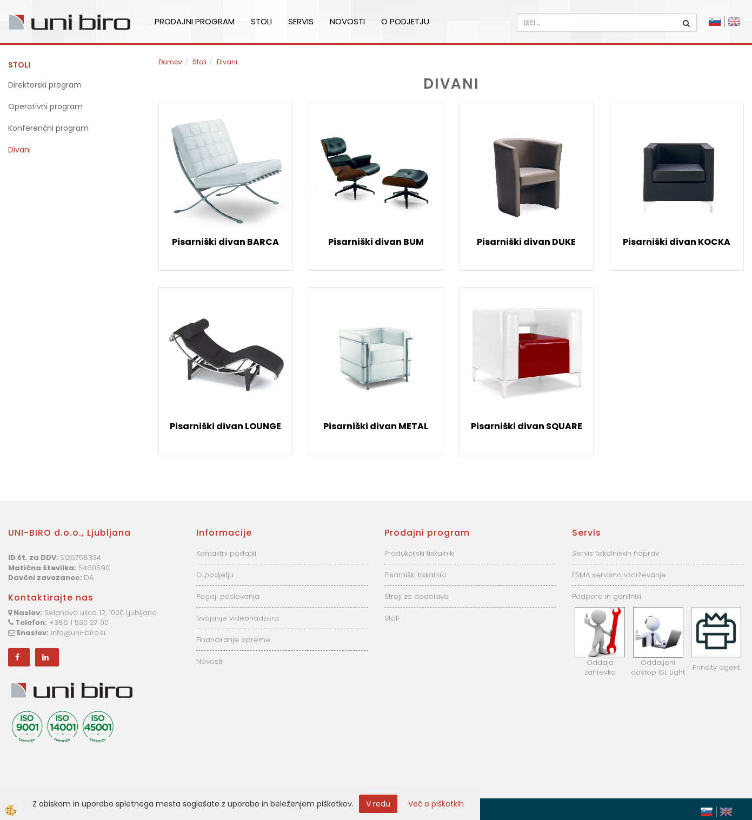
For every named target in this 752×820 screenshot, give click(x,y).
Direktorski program (45, 84)
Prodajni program (195, 21)
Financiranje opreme (233, 640)
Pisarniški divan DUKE (526, 242)
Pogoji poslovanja (227, 596)
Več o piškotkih (436, 803)
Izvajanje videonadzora (237, 618)
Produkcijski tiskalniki (419, 553)
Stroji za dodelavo (416, 596)
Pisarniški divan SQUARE (526, 426)
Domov (170, 61)
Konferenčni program (48, 128)
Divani (19, 149)
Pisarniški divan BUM (376, 242)
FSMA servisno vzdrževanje (619, 575)
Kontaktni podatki (226, 553)
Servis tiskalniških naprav (615, 553)
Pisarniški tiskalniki (415, 575)
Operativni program (45, 106)
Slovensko (715, 21)
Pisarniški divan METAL (375, 426)
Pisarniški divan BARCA (225, 242)
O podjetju (405, 21)
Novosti (347, 21)
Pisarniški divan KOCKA (676, 242)
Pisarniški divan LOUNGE (225, 426)
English (734, 21)
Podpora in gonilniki (606, 596)
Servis (301, 21)
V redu (378, 803)
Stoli (261, 21)
